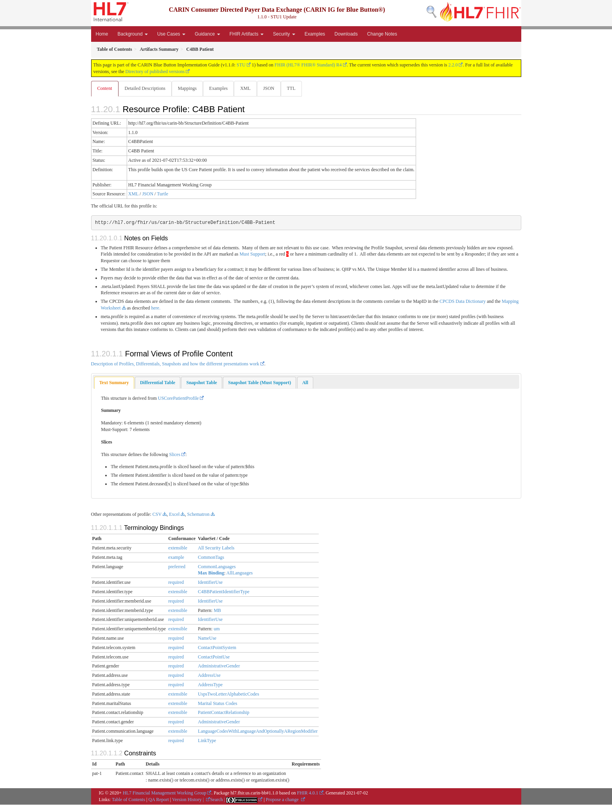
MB (217, 611)
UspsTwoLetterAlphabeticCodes (228, 694)
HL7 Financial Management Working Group (164, 793)
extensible (177, 548)
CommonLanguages (217, 567)
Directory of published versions (155, 71)
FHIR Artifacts (247, 34)
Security (284, 34)
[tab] (114, 383)
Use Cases (171, 34)
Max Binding (211, 573)
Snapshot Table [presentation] (201, 383)
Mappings (188, 88)
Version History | (188, 800)
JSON (272, 88)
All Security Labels (216, 548)
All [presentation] (305, 383)
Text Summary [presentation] (114, 383)
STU (241, 65)
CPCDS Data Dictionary (463, 301)
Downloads (345, 34)
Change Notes (382, 34)
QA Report (159, 800)
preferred (176, 567)
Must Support (252, 254)
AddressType (210, 685)
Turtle (162, 194)
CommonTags (211, 557)
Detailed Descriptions (146, 88)
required (176, 582)
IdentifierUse (210, 582)
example (176, 557)
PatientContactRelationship (223, 713)
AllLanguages (239, 573)
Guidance (207, 34)
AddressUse (209, 675)
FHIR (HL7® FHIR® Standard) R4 (308, 65)
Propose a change (283, 800)
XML (248, 88)
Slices (174, 455)
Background (133, 34)
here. (156, 308)
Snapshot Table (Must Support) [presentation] (259, 383)
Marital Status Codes (217, 704)
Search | (218, 800)
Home (102, 34)
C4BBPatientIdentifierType (223, 592)
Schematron (198, 514)
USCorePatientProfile (178, 398)
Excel (174, 514)
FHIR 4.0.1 (307, 793)
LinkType (207, 741)
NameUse (207, 638)
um (216, 629)
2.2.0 (453, 65)
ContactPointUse (214, 657)
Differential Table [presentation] (157, 383)
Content (104, 88)
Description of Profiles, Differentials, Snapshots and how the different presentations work (175, 364)
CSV (157, 514)
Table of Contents (128, 800)
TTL (296, 88)
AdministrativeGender (219, 666)
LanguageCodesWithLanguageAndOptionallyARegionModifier (258, 731)
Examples (315, 34)
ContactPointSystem (217, 648)
